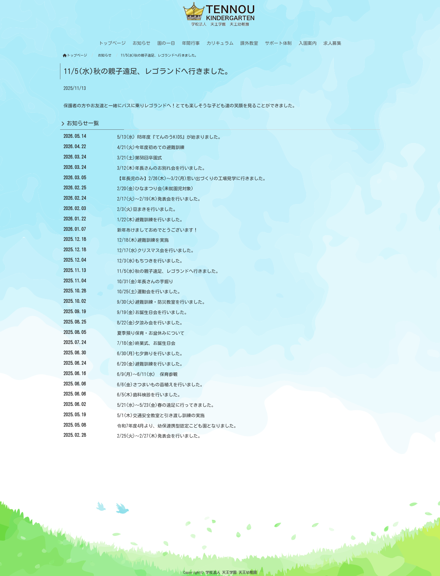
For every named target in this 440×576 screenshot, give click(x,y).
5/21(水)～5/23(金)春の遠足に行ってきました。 (166, 405)
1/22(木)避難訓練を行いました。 (150, 219)
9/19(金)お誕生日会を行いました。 (153, 312)
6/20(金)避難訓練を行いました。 (150, 364)
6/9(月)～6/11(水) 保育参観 (147, 374)
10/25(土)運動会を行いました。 (149, 291)
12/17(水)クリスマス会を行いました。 (156, 250)
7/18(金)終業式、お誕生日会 (146, 343)
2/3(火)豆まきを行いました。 (147, 209)
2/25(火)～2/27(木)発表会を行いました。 (159, 436)
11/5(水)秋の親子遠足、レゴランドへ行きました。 (168, 271)
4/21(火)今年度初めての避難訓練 (150, 147)
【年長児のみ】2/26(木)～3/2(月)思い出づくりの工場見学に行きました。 (192, 178)
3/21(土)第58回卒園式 (139, 157)
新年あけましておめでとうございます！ (157, 230)
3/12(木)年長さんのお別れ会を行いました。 (162, 168)
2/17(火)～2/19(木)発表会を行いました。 (159, 199)
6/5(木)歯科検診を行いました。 (149, 394)
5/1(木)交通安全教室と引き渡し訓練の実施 (161, 415)
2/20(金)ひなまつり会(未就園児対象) (155, 188)
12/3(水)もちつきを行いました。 (150, 261)
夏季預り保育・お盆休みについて (150, 333)
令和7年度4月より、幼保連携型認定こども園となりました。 (177, 426)
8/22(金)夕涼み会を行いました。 (150, 322)
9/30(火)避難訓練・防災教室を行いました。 (162, 302)
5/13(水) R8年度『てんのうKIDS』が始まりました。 (170, 137)
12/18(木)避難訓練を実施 (143, 240)
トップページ (75, 55)
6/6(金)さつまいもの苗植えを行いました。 (161, 384)
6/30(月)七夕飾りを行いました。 (150, 353)
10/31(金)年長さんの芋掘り (145, 281)
